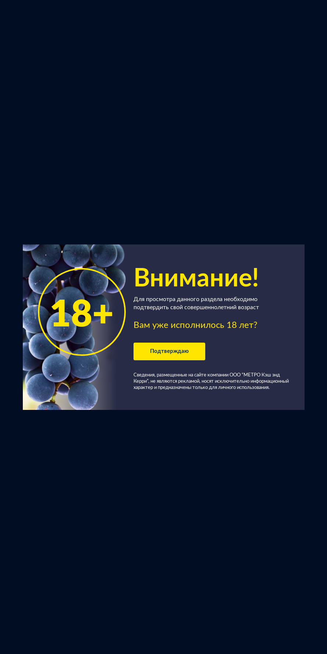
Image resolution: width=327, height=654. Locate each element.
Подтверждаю (169, 351)
